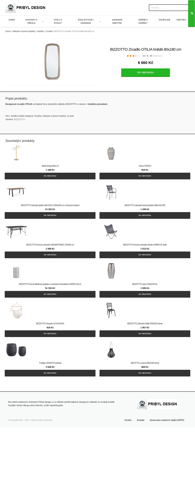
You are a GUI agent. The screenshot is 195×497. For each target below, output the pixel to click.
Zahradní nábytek (117, 21)
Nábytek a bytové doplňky (23, 31)
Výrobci (127, 490)
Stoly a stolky (58, 21)
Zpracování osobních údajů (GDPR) (167, 490)
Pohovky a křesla (31, 21)
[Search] (191, 13)
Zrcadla (49, 31)
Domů (12, 20)
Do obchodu (145, 72)
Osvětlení (164, 20)
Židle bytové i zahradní (86, 21)
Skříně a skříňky (143, 21)
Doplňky (181, 20)
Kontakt (140, 490)
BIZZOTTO (19, 119)
